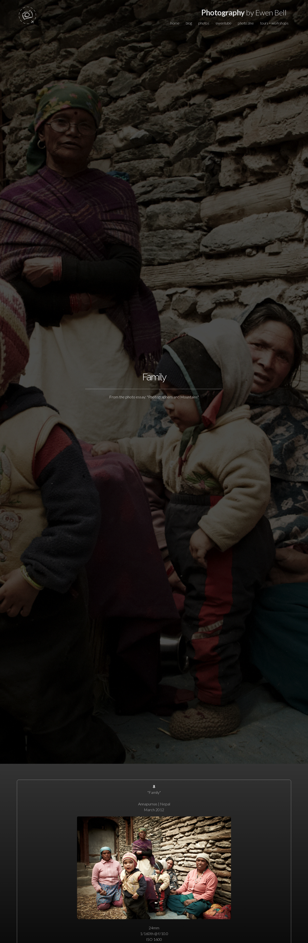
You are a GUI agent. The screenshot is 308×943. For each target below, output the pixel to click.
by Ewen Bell (243, 12)
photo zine (246, 23)
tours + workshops (274, 23)
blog (189, 23)
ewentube (223, 23)
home (174, 23)
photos (203, 23)
